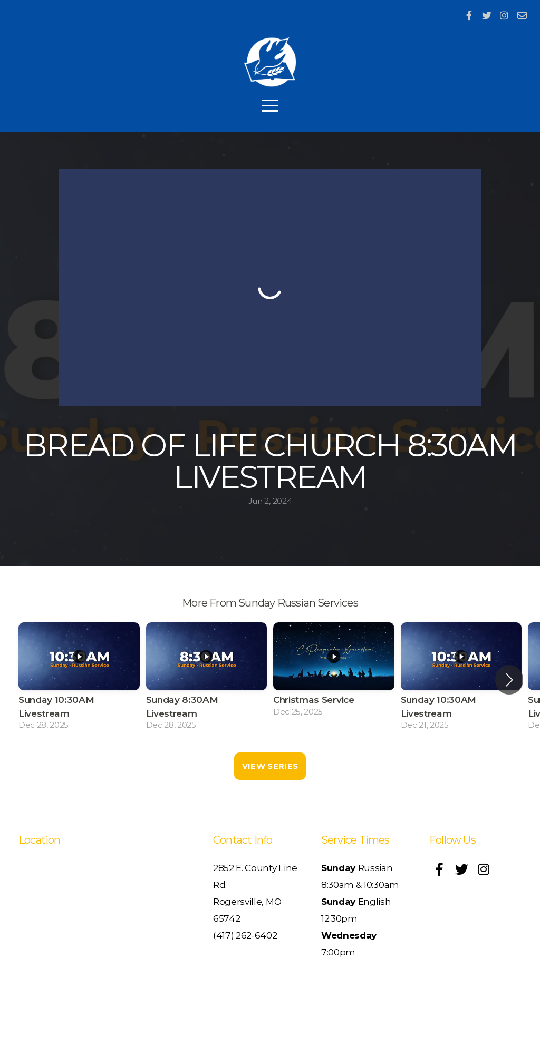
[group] (79, 679)
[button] (509, 679)
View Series (270, 766)
